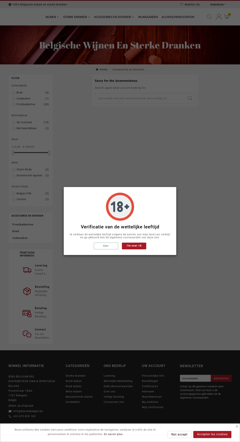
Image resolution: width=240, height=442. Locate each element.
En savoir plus (113, 434)
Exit (106, 245)
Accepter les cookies (212, 434)
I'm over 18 (134, 245)
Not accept (179, 434)
